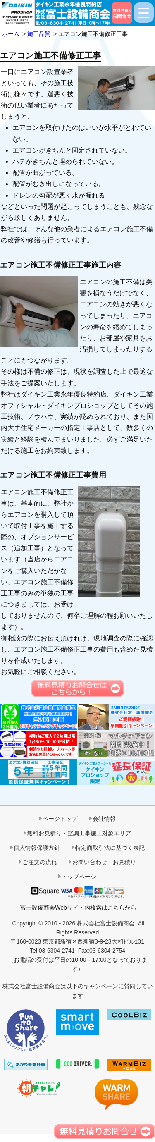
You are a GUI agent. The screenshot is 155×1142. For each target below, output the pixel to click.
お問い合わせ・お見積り (104, 862)
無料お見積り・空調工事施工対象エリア (79, 833)
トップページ (79, 876)
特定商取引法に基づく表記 (110, 847)
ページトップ (60, 818)
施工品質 (38, 34)
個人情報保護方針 (37, 847)
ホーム (10, 34)
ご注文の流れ (39, 862)
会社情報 (104, 818)
